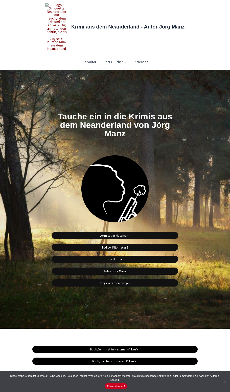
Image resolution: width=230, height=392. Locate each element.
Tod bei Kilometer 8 (115, 221)
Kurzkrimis (115, 233)
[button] (125, 35)
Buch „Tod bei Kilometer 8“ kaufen (115, 335)
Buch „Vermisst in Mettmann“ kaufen (115, 323)
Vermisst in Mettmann (115, 209)
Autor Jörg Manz (115, 245)
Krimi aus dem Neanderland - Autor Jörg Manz (128, 13)
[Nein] (225, 381)
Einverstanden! (116, 386)
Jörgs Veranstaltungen (115, 256)
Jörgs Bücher (115, 35)
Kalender (140, 35)
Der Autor (90, 35)
